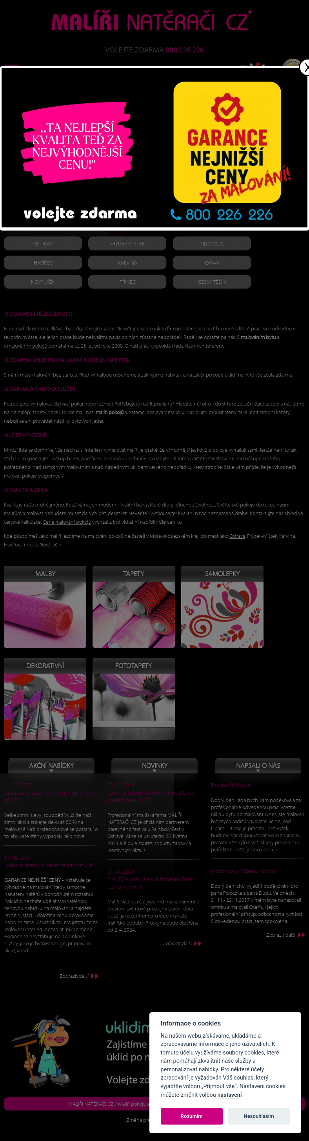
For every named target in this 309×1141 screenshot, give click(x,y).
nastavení (229, 1095)
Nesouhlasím (259, 1116)
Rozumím (192, 1116)
